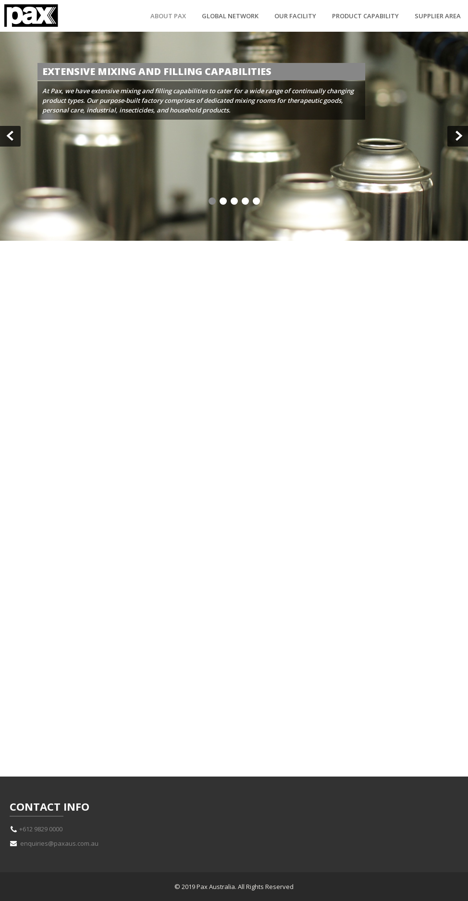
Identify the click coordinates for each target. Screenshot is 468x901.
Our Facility (295, 16)
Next (457, 136)
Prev (10, 136)
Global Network (230, 16)
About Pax (168, 16)
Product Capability (365, 16)
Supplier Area (438, 16)
